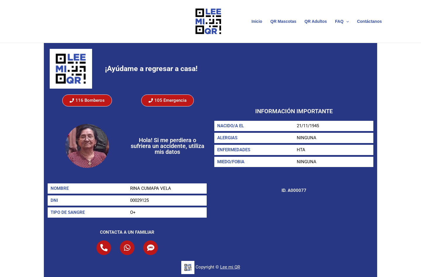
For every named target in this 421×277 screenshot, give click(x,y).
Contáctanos (369, 21)
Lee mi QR (230, 267)
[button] (346, 21)
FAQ (342, 21)
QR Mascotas (283, 21)
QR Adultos (316, 21)
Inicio (256, 21)
